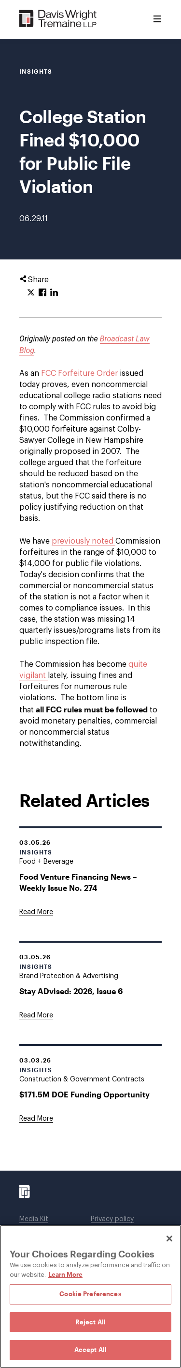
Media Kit (33, 1219)
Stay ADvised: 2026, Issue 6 (71, 991)
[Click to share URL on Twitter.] (31, 293)
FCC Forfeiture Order (80, 373)
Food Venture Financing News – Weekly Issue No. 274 (78, 882)
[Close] (169, 1238)
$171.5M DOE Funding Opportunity (84, 1094)
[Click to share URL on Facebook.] (42, 293)
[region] (90, 1296)
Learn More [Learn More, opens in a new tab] (65, 1274)
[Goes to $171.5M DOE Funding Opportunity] (36, 1118)
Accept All (90, 1349)
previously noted (83, 541)
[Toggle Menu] (157, 19)
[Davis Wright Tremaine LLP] (58, 19)
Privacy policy (112, 1219)
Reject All (90, 1322)
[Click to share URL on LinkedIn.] (54, 293)
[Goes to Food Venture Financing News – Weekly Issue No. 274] (36, 912)
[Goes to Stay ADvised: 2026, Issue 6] (36, 1015)
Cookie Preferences (90, 1294)
